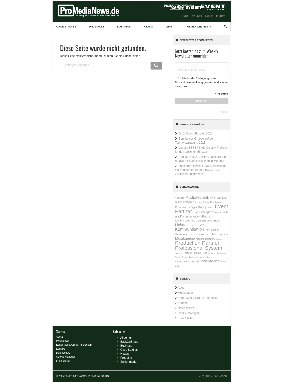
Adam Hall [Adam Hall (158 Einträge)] (180, 198)
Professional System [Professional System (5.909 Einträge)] (198, 248)
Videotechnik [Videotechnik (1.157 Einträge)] (211, 261)
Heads (148, 26)
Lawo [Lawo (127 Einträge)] (209, 221)
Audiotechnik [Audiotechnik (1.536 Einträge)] (197, 197)
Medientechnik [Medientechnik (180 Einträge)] (182, 234)
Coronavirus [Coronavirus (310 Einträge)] (182, 207)
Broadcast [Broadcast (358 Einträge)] (220, 197)
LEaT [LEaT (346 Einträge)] (215, 220)
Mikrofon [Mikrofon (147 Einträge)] (224, 234)
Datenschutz (186, 308)
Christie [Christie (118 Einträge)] (206, 202)
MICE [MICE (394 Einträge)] (215, 234)
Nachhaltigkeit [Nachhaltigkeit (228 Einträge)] (203, 238)
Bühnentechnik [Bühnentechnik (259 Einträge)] (183, 202)
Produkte (96, 26)
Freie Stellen (186, 318)
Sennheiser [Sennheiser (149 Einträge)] (221, 253)
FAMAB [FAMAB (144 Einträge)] (218, 212)
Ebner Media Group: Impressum (198, 297)
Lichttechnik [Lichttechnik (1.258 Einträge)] (185, 225)
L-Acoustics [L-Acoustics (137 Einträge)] (201, 221)
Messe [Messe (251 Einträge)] (194, 234)
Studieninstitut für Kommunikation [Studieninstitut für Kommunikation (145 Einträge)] (197, 257)
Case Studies (66, 26)
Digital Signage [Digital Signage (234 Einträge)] (198, 207)
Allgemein (126, 337)
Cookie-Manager (188, 313)
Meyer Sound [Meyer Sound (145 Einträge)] (205, 234)
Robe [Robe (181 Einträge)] (204, 253)
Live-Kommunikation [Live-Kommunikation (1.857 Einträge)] (190, 227)
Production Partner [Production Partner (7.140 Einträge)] (197, 243)
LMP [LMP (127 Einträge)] (207, 230)
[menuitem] (66, 26)
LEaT (169, 26)
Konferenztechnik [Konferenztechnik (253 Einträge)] (185, 220)
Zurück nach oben (214, 376)
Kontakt (209, 16)
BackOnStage (129, 341)
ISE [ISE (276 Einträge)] (177, 216)
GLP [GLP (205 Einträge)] (225, 212)
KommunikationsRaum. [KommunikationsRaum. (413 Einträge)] (195, 216)
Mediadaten (197, 16)
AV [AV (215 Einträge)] (211, 198)
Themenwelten (196, 26)
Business (124, 26)
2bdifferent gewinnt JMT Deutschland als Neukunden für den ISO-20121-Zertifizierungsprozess (200, 169)
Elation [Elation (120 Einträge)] (211, 207)
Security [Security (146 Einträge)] (212, 253)
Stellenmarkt (128, 361)
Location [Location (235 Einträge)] (214, 230)
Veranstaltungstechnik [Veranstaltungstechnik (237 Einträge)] (187, 261)
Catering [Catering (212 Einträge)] (197, 202)
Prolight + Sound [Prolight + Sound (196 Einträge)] (192, 253)
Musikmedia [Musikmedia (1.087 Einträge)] (185, 238)
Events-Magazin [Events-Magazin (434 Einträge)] (203, 212)
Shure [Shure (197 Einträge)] (178, 257)
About (185, 16)
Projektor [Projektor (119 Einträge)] (179, 253)
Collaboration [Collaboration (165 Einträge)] (216, 202)
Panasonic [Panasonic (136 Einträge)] (217, 239)
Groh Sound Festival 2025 (195, 133)
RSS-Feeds (220, 16)
